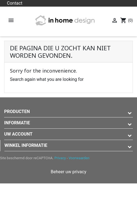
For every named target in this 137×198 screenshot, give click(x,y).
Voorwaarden (78, 158)
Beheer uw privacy (68, 171)
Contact (14, 3)
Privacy (60, 158)
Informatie (17, 122)
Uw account (18, 134)
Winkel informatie (25, 145)
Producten (17, 111)
